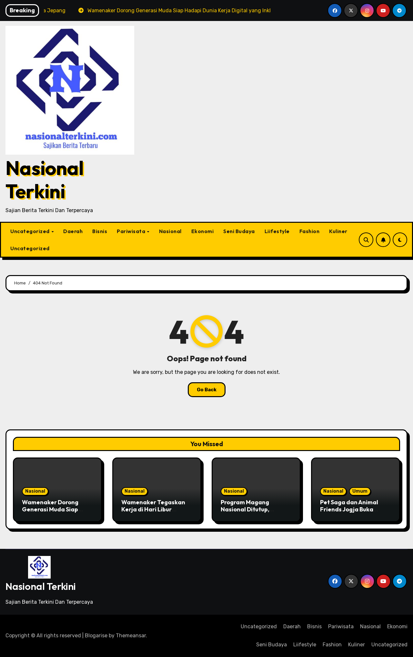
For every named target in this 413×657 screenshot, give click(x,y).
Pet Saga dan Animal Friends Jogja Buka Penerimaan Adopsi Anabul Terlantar (349, 512)
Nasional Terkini (44, 179)
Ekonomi (202, 231)
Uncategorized (30, 231)
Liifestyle (277, 231)
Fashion (309, 231)
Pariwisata (131, 231)
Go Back (207, 390)
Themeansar (131, 635)
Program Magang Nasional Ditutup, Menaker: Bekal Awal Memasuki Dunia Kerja (252, 512)
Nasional (170, 231)
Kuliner (338, 231)
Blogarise (96, 635)
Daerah (73, 231)
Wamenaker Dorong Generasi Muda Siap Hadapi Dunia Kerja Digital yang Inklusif (50, 512)
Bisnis (99, 231)
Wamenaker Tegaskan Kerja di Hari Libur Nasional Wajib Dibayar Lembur (154, 512)
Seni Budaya (239, 231)
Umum (360, 491)
